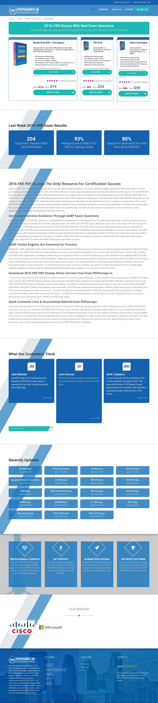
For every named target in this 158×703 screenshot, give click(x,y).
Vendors (103, 9)
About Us (116, 9)
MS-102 (49, 679)
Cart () (142, 9)
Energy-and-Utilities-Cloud (55, 670)
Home (93, 9)
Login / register (139, 2)
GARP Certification (33, 19)
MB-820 (49, 683)
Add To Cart (53, 92)
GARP (19, 19)
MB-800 (49, 674)
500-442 (49, 665)
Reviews (129, 9)
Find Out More (17, 428)
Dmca (84, 670)
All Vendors (86, 664)
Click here (53, 72)
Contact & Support (122, 2)
